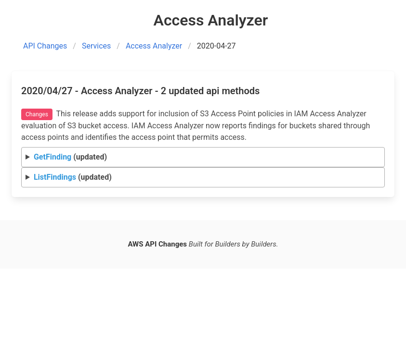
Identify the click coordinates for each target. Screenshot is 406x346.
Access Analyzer (154, 45)
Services (96, 45)
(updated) (70, 156)
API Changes (45, 45)
